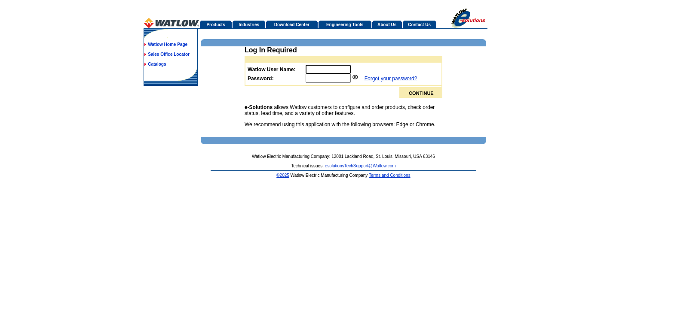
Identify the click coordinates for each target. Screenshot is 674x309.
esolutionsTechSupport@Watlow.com (360, 166)
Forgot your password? (391, 79)
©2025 (282, 175)
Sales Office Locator (169, 54)
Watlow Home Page (167, 44)
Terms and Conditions (390, 175)
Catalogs (157, 64)
